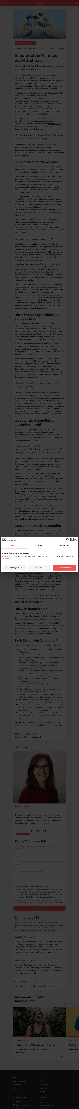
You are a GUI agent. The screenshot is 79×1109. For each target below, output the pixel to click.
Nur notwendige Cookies (14, 568)
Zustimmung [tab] (13, 545)
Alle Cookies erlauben (64, 568)
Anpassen (40, 568)
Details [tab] (39, 545)
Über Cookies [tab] (65, 545)
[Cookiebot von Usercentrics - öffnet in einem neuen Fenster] (68, 539)
